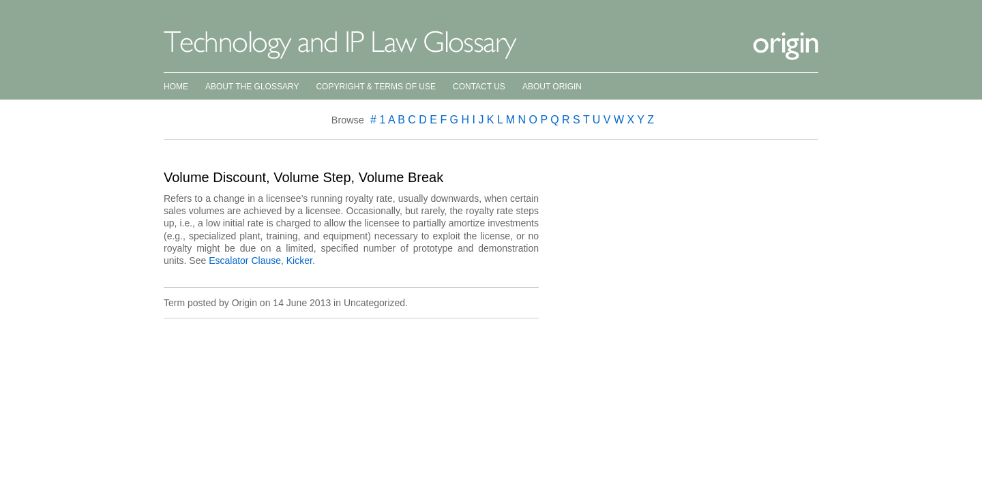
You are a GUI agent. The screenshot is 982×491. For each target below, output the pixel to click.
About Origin (552, 86)
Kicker (299, 260)
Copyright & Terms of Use (376, 86)
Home (176, 86)
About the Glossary (252, 86)
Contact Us (479, 86)
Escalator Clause (245, 260)
